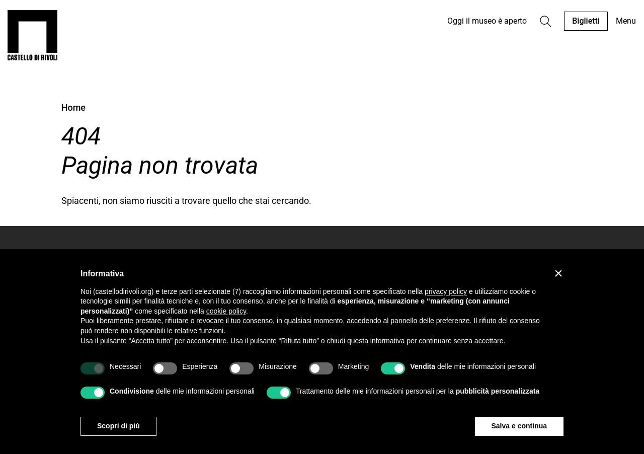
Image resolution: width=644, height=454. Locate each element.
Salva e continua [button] (519, 426)
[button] (558, 273)
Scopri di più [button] (118, 426)
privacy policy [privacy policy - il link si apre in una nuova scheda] (446, 291)
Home (73, 107)
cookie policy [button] (226, 311)
